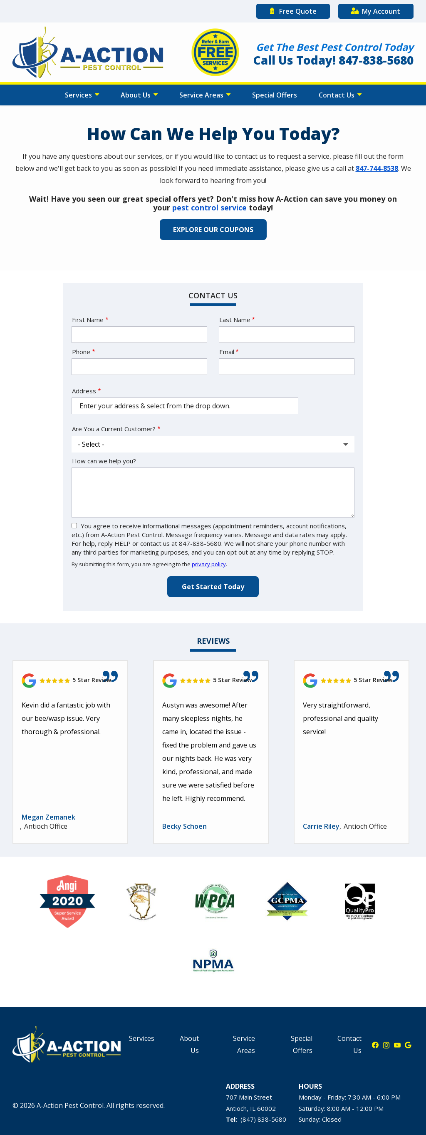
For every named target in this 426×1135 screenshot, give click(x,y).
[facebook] (375, 1044)
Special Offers (274, 95)
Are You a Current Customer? (114, 429)
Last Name (234, 319)
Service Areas (202, 95)
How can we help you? (104, 461)
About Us (136, 95)
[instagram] (386, 1044)
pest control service (209, 207)
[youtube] (397, 1044)
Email (226, 352)
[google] (408, 1044)
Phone (81, 352)
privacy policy (209, 564)
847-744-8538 (377, 168)
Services (79, 95)
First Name (88, 319)
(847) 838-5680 (263, 1119)
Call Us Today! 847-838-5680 (333, 60)
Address (84, 391)
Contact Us (337, 95)
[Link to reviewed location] (70, 680)
